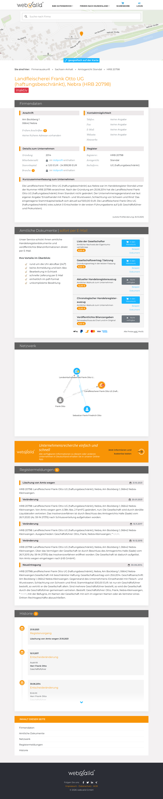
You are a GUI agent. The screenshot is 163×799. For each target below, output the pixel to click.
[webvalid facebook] (84, 782)
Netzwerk (24, 739)
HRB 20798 (113, 69)
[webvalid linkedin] (92, 782)
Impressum (71, 786)
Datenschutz (85, 786)
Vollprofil (58, 160)
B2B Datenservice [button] (62, 6)
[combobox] (81, 16)
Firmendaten (26, 727)
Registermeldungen (31, 744)
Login (139, 5)
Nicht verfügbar (131, 281)
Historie (23, 750)
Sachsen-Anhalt (64, 69)
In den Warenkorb (131, 243)
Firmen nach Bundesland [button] (94, 6)
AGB (95, 786)
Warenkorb (123, 5)
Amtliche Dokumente (31, 733)
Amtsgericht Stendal (90, 69)
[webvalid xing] (96, 782)
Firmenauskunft (40, 69)
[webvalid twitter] (88, 782)
